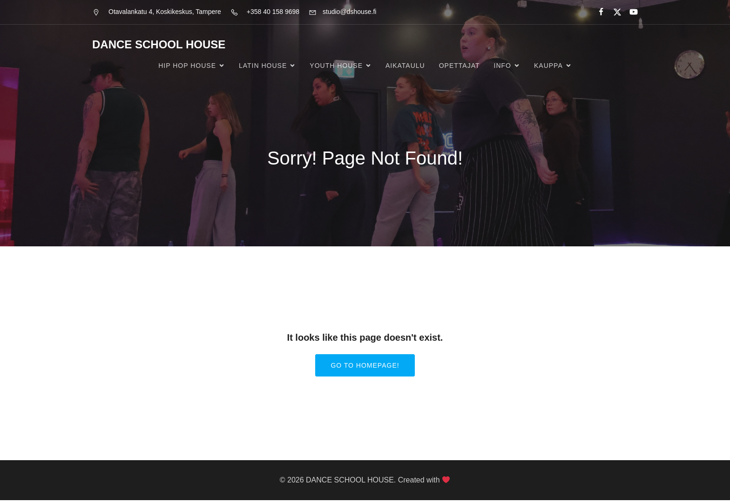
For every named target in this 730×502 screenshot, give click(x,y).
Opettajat (459, 66)
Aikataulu (405, 66)
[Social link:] (597, 12)
